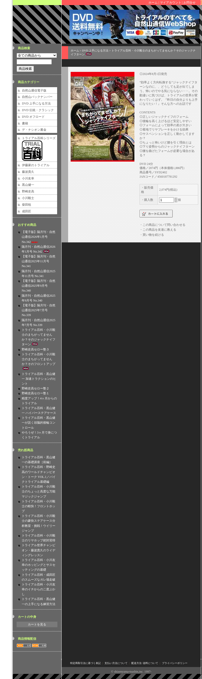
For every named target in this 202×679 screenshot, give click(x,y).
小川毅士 (28, 198)
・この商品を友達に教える (158, 229)
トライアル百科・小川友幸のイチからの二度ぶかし (38, 589)
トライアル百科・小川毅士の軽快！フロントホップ (38, 506)
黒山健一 (28, 185)
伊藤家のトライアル (35, 165)
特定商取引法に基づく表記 (85, 663)
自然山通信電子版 (34, 90)
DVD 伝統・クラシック (38, 110)
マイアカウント (170, 2)
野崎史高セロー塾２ (35, 388)
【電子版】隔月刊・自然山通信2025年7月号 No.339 (38, 310)
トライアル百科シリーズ (39, 138)
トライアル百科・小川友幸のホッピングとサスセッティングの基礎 (38, 564)
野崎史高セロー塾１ (35, 393)
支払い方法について (116, 663)
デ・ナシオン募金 (34, 130)
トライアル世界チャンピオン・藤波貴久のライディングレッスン (38, 550)
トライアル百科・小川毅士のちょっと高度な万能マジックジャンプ (38, 491)
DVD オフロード (33, 117)
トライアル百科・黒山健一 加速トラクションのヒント (39, 378)
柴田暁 (26, 204)
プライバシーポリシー (174, 663)
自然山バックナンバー (37, 97)
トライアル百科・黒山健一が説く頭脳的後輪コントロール (38, 422)
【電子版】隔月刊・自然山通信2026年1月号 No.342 (38, 236)
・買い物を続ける (152, 235)
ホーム (153, 2)
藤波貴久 (28, 172)
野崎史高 (28, 191)
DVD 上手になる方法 (36, 103)
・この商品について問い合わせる (162, 225)
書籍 (25, 123)
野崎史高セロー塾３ (35, 349)
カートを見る (37, 624)
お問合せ (189, 2)
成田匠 (26, 211)
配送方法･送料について (144, 663)
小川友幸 (28, 178)
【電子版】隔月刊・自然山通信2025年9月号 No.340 (38, 285)
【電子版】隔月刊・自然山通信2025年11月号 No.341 (38, 261)
